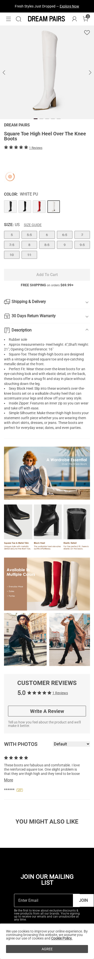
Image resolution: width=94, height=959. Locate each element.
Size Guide (33, 225)
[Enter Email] (43, 900)
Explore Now (69, 6)
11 (29, 255)
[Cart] (85, 19)
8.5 (46, 245)
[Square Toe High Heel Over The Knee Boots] (10, 206)
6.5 (64, 235)
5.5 (29, 235)
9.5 (82, 245)
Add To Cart (47, 274)
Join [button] (83, 900)
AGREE (47, 949)
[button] (8, 18)
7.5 (11, 245)
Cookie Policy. (61, 938)
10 (12, 255)
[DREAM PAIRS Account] (74, 19)
